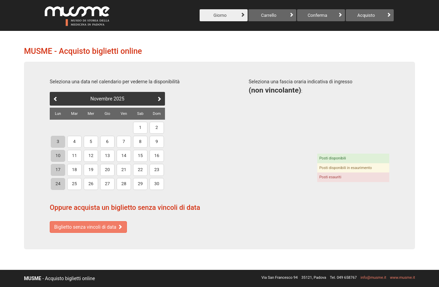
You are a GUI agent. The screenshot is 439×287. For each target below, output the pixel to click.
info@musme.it (373, 277)
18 (74, 169)
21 (124, 169)
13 (107, 155)
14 (124, 155)
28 (124, 183)
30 (156, 183)
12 (91, 155)
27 (107, 183)
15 (140, 155)
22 (140, 169)
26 (91, 183)
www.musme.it (402, 277)
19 (91, 169)
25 (74, 183)
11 (74, 155)
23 (156, 169)
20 (107, 169)
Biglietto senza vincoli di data (88, 227)
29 (140, 183)
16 (156, 155)
